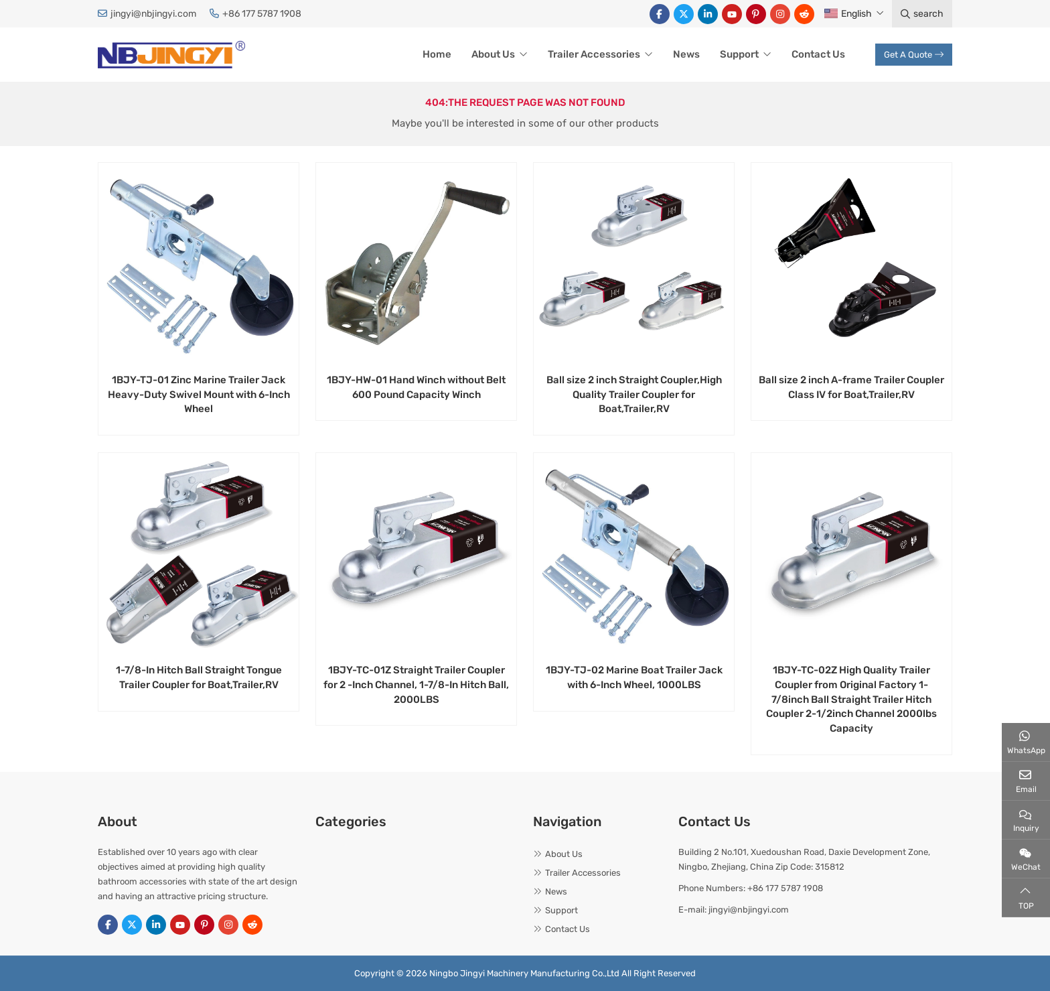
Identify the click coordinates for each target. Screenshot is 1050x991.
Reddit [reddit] (804, 14)
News (686, 54)
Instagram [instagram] (780, 14)
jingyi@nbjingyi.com (153, 13)
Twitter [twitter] (684, 14)
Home (437, 54)
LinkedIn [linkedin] (708, 14)
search (922, 13)
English (848, 13)
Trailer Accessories (594, 54)
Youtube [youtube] (732, 14)
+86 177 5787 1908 (261, 13)
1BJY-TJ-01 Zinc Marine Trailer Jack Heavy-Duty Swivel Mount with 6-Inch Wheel (199, 394)
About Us (493, 54)
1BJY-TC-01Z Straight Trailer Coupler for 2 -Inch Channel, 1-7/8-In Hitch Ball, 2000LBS (416, 685)
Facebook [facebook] (660, 14)
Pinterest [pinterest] (756, 14)
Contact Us (818, 54)
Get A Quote (914, 55)
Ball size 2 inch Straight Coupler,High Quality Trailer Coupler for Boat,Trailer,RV (634, 394)
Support (739, 54)
